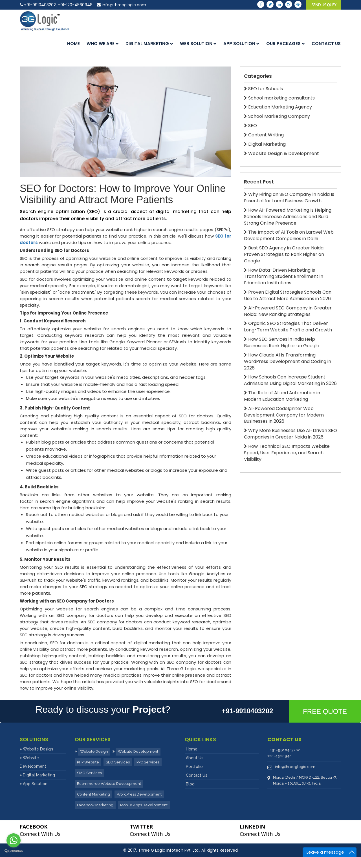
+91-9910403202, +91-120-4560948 (56, 5)
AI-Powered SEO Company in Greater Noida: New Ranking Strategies (288, 311)
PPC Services (148, 762)
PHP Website (88, 762)
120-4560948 (279, 756)
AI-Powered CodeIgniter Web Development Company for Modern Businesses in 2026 (284, 415)
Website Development (138, 751)
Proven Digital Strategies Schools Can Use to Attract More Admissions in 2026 (287, 295)
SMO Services (89, 773)
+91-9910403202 (285, 750)
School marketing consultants (279, 98)
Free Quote (325, 711)
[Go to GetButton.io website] (14, 851)
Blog (190, 784)
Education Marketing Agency (278, 107)
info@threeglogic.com (121, 5)
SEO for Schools (263, 89)
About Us (194, 758)
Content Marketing (93, 794)
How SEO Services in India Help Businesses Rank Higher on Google (281, 342)
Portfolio (194, 766)
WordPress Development (139, 794)
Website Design (38, 749)
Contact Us (196, 775)
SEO (250, 126)
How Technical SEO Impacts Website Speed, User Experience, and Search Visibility (287, 452)
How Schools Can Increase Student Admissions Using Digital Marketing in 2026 (290, 380)
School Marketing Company (277, 116)
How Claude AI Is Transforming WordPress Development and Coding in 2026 (287, 361)
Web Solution (198, 43)
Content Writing (264, 135)
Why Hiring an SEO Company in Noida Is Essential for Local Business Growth (289, 197)
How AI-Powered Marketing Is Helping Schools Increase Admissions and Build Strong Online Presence (287, 216)
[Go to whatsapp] (13, 840)
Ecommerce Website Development (109, 783)
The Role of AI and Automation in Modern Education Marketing (282, 396)
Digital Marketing (149, 43)
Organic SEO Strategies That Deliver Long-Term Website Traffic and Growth (288, 326)
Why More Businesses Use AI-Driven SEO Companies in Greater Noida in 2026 (290, 434)
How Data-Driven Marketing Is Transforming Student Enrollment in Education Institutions (283, 276)
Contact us (326, 43)
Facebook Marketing (95, 805)
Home (73, 43)
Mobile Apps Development (144, 805)
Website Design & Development (281, 153)
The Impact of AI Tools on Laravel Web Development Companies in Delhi (289, 235)
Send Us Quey (323, 4)
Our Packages (285, 43)
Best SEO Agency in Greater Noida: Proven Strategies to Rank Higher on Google (284, 254)
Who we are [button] (103, 43)
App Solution (241, 43)
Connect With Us (40, 830)
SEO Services (118, 762)
